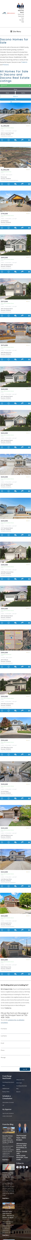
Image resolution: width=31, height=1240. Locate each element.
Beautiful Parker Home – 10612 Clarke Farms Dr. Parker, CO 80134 (7, 1139)
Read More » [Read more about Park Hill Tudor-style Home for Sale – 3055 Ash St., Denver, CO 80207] (5, 1235)
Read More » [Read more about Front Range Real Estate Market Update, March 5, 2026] (5, 1198)
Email (2, 1043)
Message (3, 1057)
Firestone (6, 65)
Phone (2, 1050)
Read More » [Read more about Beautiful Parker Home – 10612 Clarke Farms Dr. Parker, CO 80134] (5, 1160)
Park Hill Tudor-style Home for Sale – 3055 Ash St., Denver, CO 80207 (8, 1214)
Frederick (24, 62)
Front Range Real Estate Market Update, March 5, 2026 (7, 1176)
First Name (4, 1029)
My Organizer (6, 1109)
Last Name (4, 1036)
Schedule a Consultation (7, 1097)
